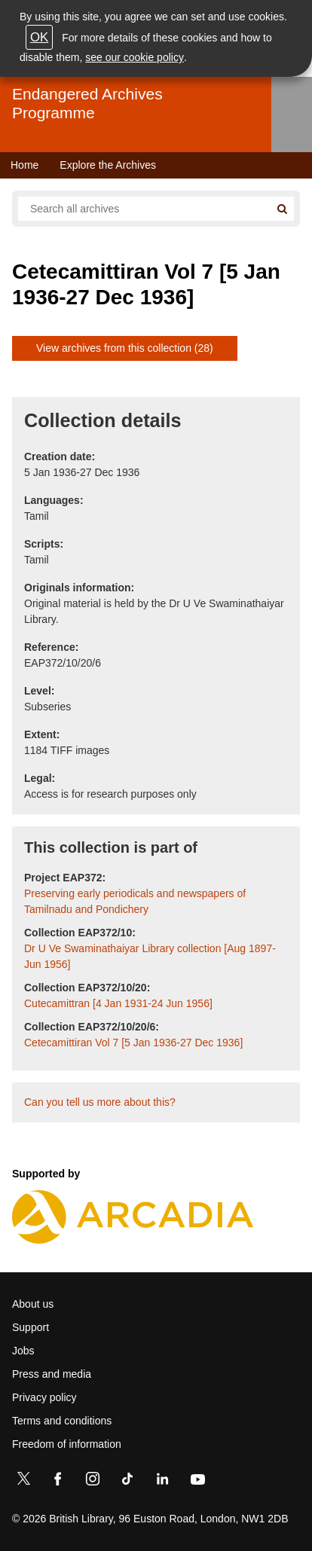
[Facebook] (58, 1481)
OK (39, 37)
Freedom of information (66, 1444)
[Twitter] (23, 1481)
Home (24, 165)
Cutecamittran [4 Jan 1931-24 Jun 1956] (118, 1003)
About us (33, 1304)
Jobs (23, 1351)
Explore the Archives (108, 165)
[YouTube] (197, 1481)
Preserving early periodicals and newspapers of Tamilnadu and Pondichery (135, 901)
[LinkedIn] (162, 1481)
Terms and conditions (62, 1421)
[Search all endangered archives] (144, 209)
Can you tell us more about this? (100, 1102)
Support (30, 1327)
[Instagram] (92, 1481)
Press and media (51, 1374)
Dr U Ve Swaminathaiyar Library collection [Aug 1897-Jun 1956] (150, 956)
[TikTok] (127, 1481)
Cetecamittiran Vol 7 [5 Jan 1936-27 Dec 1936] (133, 1043)
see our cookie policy (134, 57)
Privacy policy (44, 1397)
